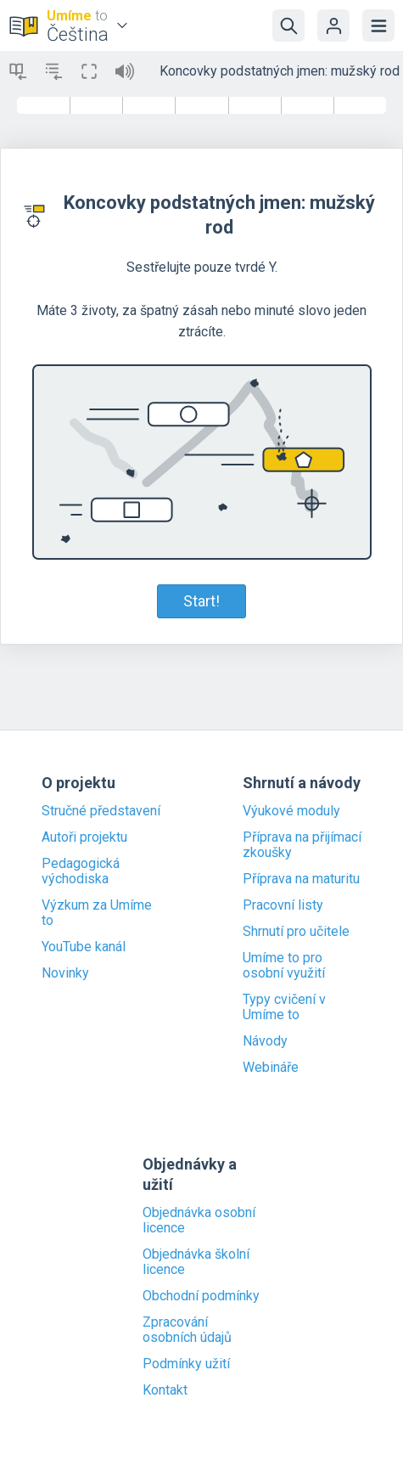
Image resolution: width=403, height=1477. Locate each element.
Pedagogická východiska (81, 871)
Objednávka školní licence (196, 1262)
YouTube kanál (84, 947)
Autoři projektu (84, 837)
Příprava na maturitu (301, 879)
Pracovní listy (283, 905)
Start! (201, 601)
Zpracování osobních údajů (187, 1330)
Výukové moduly (291, 811)
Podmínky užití (186, 1364)
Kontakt (165, 1390)
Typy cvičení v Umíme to (284, 1007)
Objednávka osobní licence (199, 1220)
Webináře (271, 1067)
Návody (265, 1041)
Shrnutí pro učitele (296, 931)
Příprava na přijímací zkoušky (302, 845)
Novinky (65, 973)
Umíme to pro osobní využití (284, 965)
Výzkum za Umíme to (97, 913)
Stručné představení (101, 811)
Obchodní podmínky (201, 1296)
